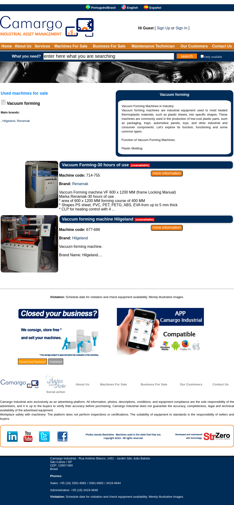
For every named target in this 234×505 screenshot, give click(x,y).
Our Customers (194, 46)
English (132, 7)
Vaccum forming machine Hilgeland (97, 219)
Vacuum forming (23, 103)
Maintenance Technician (153, 46)
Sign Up (163, 28)
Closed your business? (32, 361)
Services (42, 46)
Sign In (181, 28)
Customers (55, 361)
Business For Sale (109, 46)
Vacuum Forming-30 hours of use (95, 165)
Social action (55, 392)
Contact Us (222, 46)
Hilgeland (8, 121)
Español (155, 7)
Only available (213, 56)
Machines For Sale (70, 46)
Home (6, 46)
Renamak (23, 121)
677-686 (79, 230)
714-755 (79, 175)
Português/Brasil (103, 7)
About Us (23, 46)
